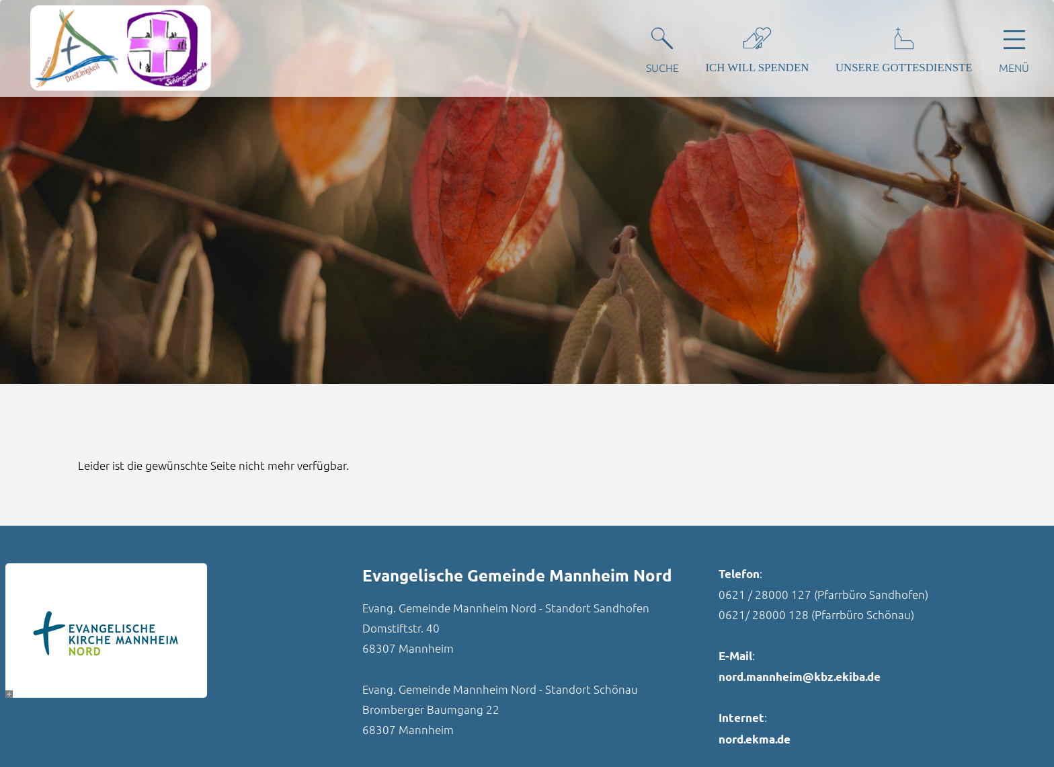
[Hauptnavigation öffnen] (1014, 47)
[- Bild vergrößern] (9, 694)
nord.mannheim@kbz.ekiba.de (800, 677)
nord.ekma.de (754, 739)
